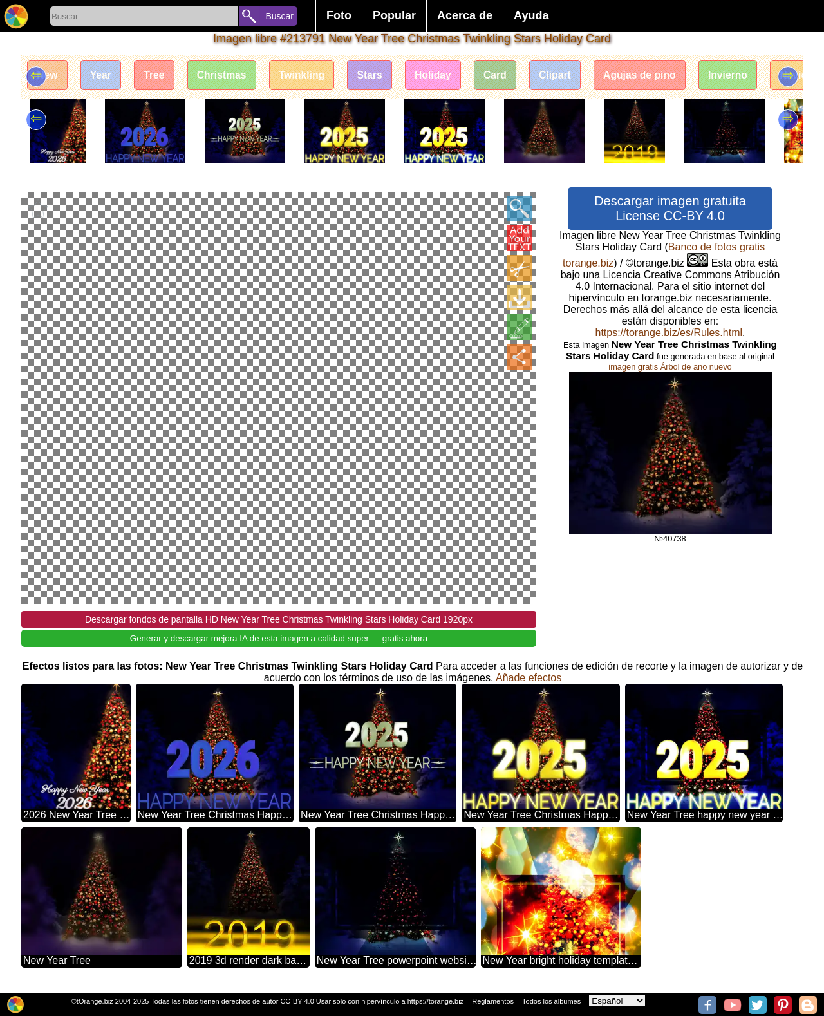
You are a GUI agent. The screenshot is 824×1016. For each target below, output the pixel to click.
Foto (338, 15)
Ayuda (531, 15)
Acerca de (464, 15)
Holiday (444, 75)
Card (507, 75)
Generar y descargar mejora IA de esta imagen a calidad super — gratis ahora (278, 638)
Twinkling (309, 75)
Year (103, 75)
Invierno (746, 75)
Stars (378, 75)
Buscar (279, 16)
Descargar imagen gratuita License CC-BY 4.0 (670, 208)
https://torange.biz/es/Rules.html (668, 332)
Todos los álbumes (551, 1001)
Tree (158, 75)
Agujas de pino (656, 75)
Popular (394, 15)
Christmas (227, 75)
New (48, 75)
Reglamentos (493, 1001)
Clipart (569, 75)
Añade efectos (528, 677)
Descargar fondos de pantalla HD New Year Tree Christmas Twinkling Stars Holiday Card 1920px (279, 619)
